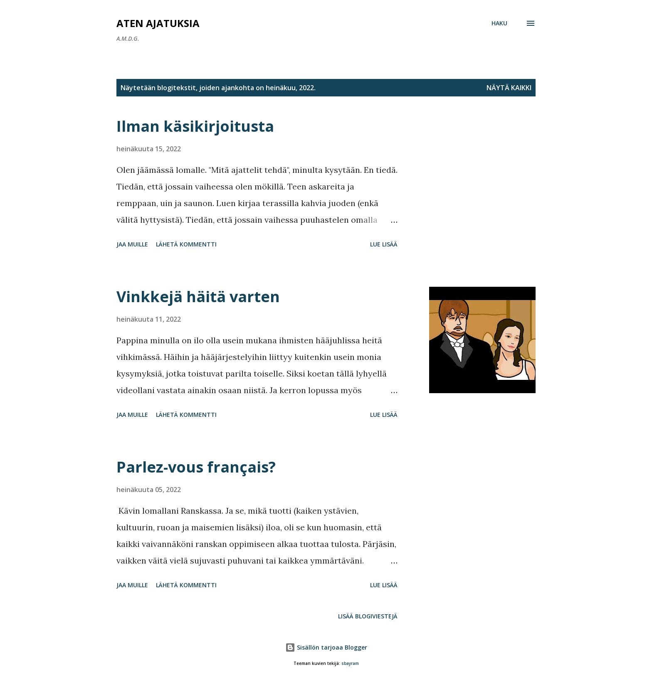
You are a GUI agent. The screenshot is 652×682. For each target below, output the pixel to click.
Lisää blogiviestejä (368, 616)
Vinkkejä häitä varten (198, 296)
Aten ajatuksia (158, 23)
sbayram (350, 663)
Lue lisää (384, 244)
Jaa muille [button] (132, 244)
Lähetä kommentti (186, 244)
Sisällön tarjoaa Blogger (326, 647)
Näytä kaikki (509, 87)
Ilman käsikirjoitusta (195, 126)
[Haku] (499, 23)
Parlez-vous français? (196, 467)
